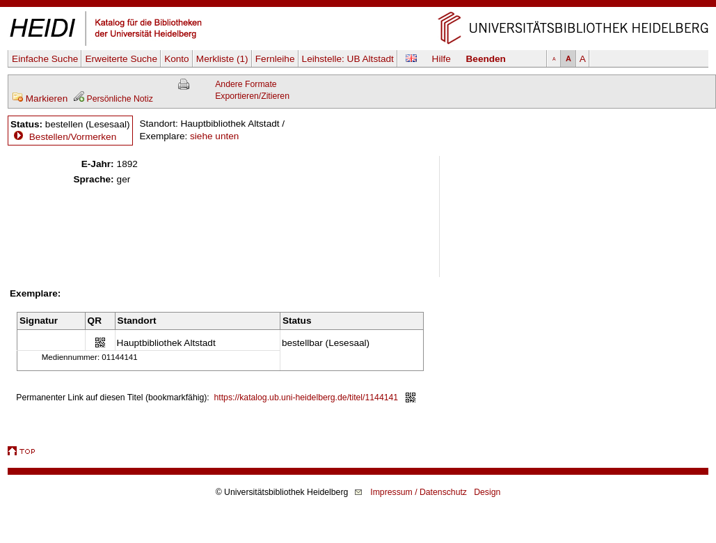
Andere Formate (245, 84)
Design (487, 492)
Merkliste (222, 59)
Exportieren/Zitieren (252, 96)
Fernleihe (275, 59)
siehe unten (214, 136)
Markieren (39, 98)
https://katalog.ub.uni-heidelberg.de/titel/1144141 (306, 397)
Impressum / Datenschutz (418, 492)
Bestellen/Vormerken (72, 137)
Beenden (486, 59)
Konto (176, 59)
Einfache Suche (45, 59)
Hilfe (441, 59)
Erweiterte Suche (121, 59)
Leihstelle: (348, 59)
